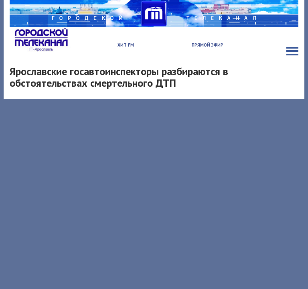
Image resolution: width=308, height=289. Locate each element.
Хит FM (126, 45)
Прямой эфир (207, 45)
